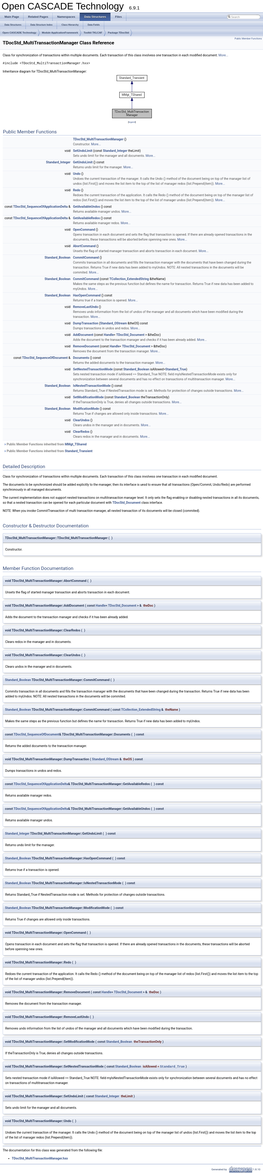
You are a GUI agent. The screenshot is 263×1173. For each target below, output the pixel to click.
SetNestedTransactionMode (93, 369)
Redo (76, 190)
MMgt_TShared (76, 444)
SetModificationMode (88, 397)
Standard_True (175, 369)
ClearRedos (81, 431)
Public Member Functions (248, 38)
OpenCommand (84, 229)
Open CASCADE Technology (19, 32)
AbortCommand (84, 246)
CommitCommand (86, 257)
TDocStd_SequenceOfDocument (45, 358)
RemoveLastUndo (85, 307)
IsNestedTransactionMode (91, 385)
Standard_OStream (113, 323)
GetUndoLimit (83, 162)
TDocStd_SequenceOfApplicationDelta (40, 206)
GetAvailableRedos (86, 218)
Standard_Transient (79, 451)
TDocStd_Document (130, 335)
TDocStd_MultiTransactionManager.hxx (40, 1158)
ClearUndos (81, 420)
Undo (76, 173)
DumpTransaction (85, 323)
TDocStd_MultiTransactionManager (98, 139)
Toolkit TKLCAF (93, 32)
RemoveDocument (86, 346)
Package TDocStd (118, 32)
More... (223, 55)
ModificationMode (86, 408)
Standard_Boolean (57, 257)
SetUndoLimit (82, 151)
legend (132, 122)
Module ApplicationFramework (60, 32)
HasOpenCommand (87, 295)
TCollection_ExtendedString (129, 279)
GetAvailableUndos (86, 206)
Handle (109, 335)
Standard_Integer (115, 151)
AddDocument (83, 335)
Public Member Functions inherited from (45, 444)
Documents (81, 358)
